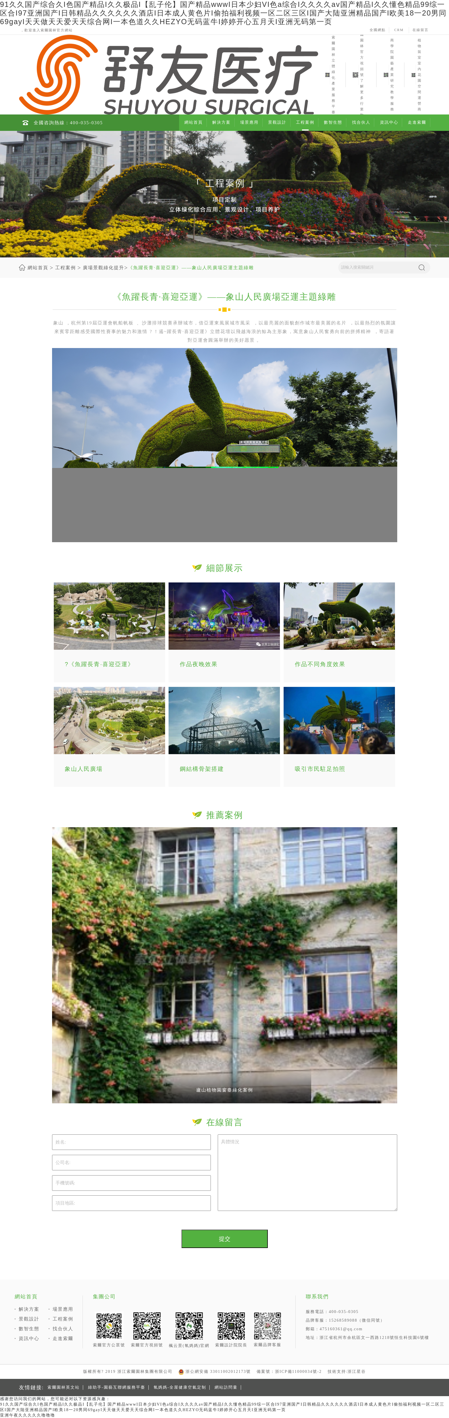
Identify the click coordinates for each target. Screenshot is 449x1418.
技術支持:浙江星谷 (347, 1371)
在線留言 (420, 30)
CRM (399, 30)
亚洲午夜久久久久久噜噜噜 (27, 1415)
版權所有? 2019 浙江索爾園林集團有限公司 (128, 1371)
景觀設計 (277, 122)
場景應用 (249, 122)
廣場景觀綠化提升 (103, 267)
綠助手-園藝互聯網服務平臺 (116, 1387)
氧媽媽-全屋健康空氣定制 (180, 1387)
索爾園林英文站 (63, 1387)
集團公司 (104, 1296)
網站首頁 (193, 122)
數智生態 (333, 122)
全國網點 (378, 30)
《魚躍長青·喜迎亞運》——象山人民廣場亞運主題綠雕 (191, 267)
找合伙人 (361, 122)
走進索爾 (417, 122)
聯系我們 (317, 1296)
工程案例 (305, 122)
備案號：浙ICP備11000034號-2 (289, 1371)
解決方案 (221, 122)
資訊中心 (389, 122)
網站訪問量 (226, 1387)
